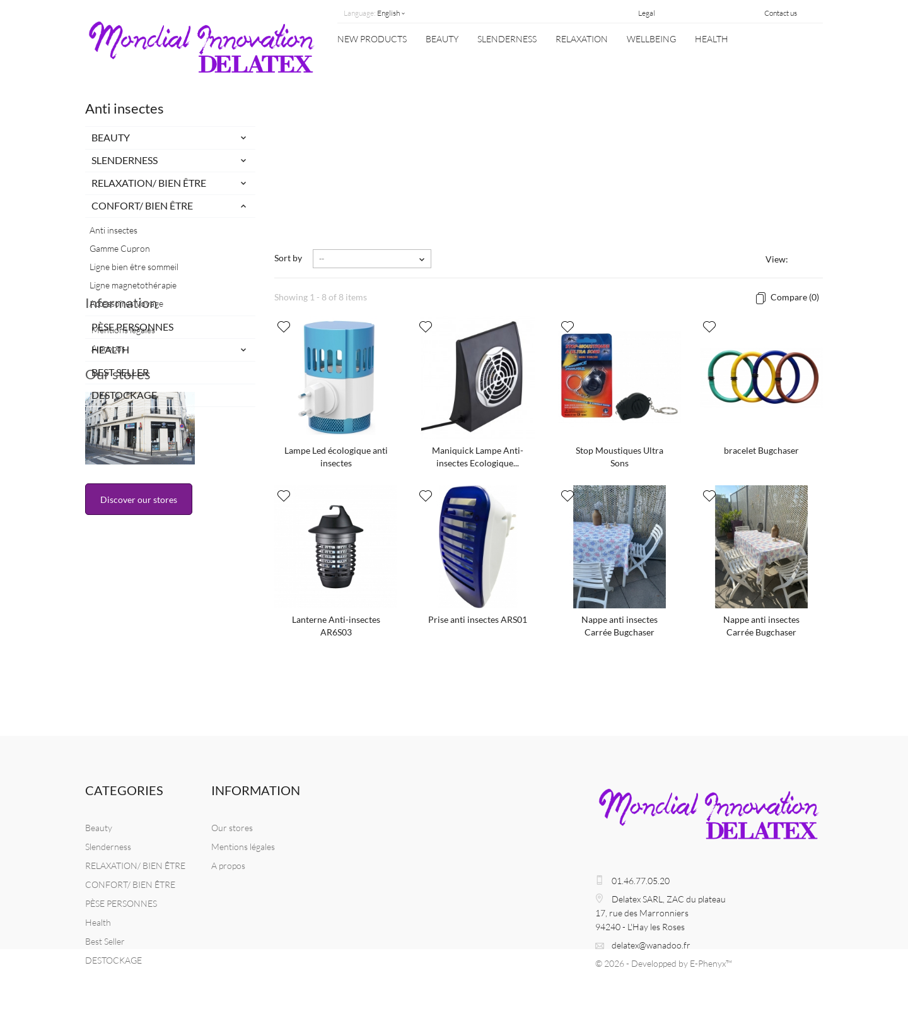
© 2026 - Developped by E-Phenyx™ (663, 963)
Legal (646, 13)
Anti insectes (113, 230)
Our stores (118, 520)
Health (711, 38)
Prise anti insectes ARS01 (477, 619)
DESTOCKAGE (124, 395)
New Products (372, 38)
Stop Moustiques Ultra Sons (619, 456)
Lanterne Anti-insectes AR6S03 (336, 625)
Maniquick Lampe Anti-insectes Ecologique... (477, 456)
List (815, 260)
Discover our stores (138, 646)
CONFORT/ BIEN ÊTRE (142, 205)
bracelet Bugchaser (761, 450)
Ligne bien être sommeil (134, 266)
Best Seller (120, 372)
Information (121, 438)
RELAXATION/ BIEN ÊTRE (148, 183)
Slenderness (507, 38)
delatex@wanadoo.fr (651, 945)
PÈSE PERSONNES (132, 327)
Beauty (442, 38)
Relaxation (582, 38)
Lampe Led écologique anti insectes (336, 456)
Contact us (780, 13)
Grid (800, 260)
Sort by (288, 257)
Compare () (794, 297)
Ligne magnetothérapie (133, 285)
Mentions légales (123, 461)
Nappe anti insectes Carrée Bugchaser (619, 625)
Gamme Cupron (120, 248)
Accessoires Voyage (126, 303)
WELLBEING (651, 38)
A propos (108, 479)
